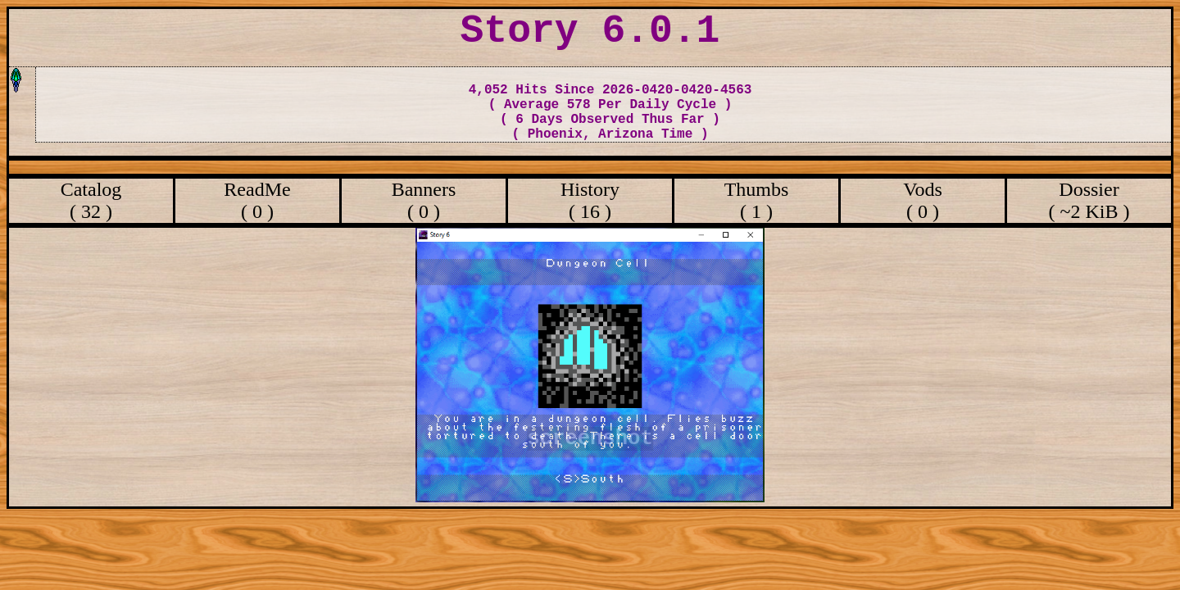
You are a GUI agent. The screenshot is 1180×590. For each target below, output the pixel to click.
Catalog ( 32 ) (91, 200)
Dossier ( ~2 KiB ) (1089, 200)
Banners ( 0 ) (424, 200)
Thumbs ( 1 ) (756, 200)
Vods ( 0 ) (922, 200)
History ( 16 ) (590, 200)
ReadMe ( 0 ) (257, 200)
